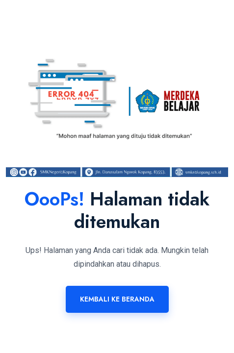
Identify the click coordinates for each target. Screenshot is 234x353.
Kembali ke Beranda (117, 299)
